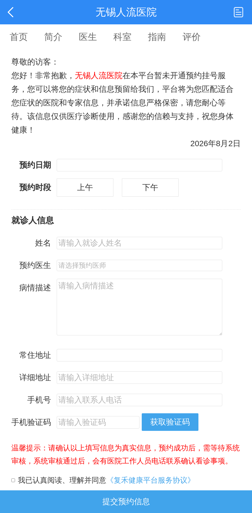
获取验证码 (170, 422)
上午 (85, 187)
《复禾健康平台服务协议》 (150, 480)
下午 (150, 187)
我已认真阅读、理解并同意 (106, 480)
